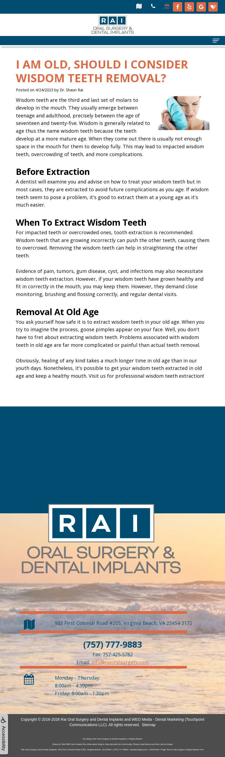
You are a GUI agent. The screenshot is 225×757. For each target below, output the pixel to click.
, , (123, 623)
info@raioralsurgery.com (120, 662)
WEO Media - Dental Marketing (158, 719)
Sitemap (148, 725)
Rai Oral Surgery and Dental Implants (92, 719)
